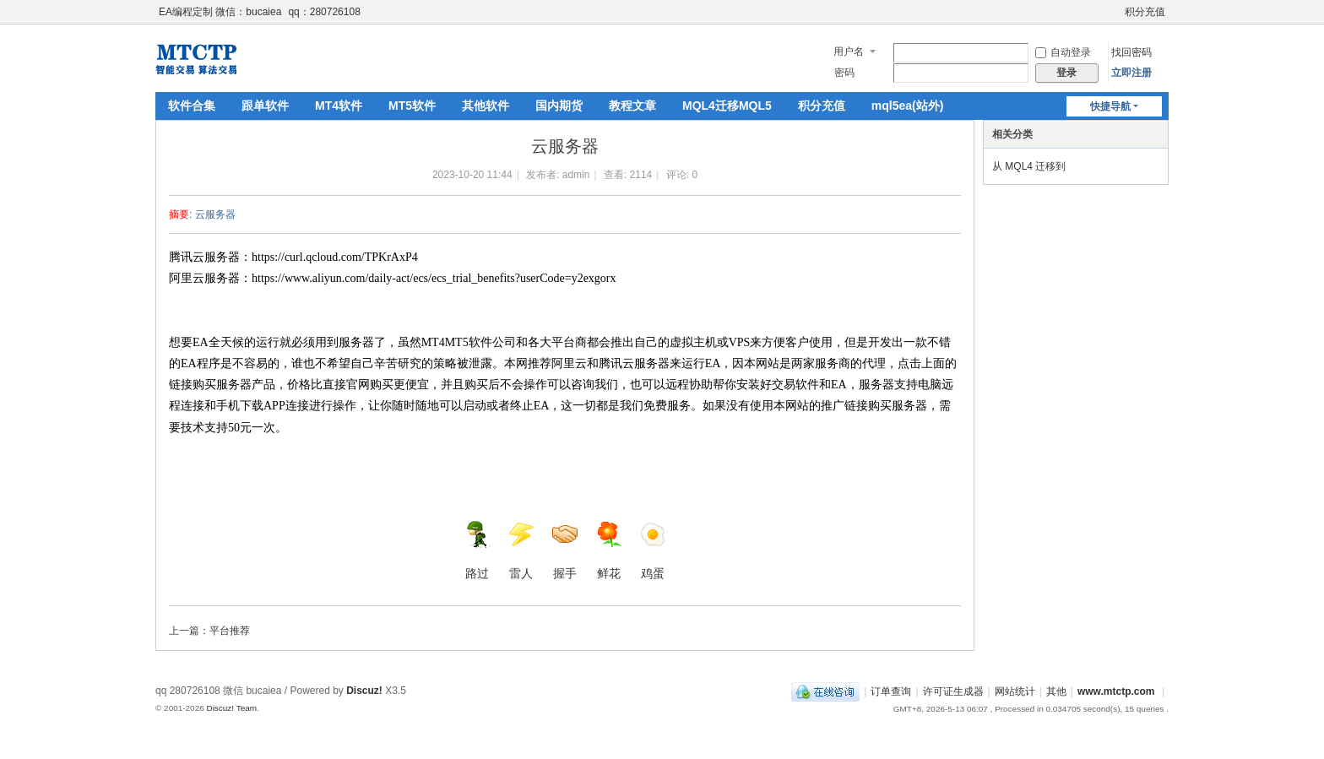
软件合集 (191, 105)
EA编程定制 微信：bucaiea (220, 12)
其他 (1056, 691)
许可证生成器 (953, 691)
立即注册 (1131, 73)
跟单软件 (265, 105)
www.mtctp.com (1116, 691)
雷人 (520, 550)
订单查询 (891, 691)
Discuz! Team (231, 708)
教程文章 (632, 105)
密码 (844, 73)
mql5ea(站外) (907, 105)
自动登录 (1063, 52)
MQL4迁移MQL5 (727, 105)
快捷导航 (1110, 106)
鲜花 (608, 550)
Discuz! (364, 691)
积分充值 (1145, 12)
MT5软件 (412, 105)
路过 (477, 550)
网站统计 (1015, 691)
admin (576, 175)
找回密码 (1131, 52)
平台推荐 (229, 631)
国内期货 (559, 105)
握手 (564, 550)
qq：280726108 (324, 12)
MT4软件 (338, 105)
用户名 (848, 51)
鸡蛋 (652, 550)
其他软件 (485, 105)
